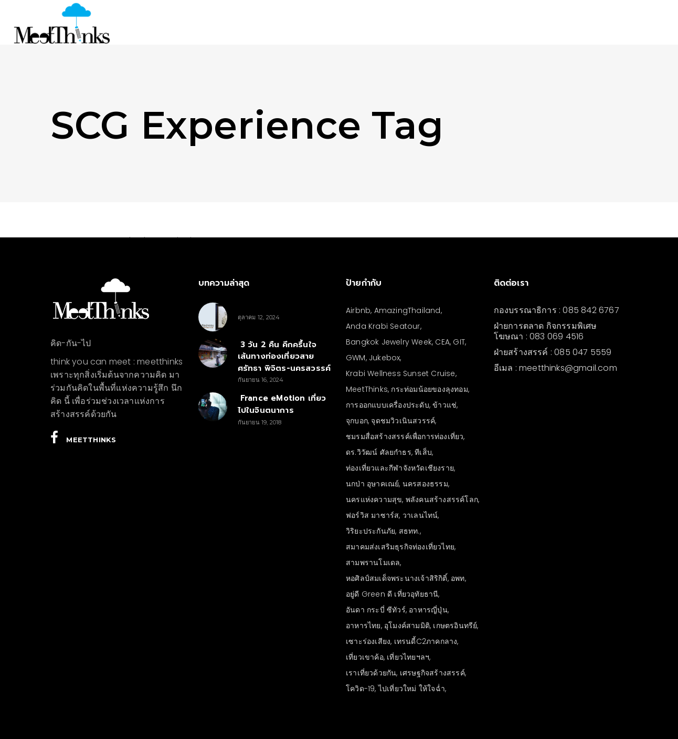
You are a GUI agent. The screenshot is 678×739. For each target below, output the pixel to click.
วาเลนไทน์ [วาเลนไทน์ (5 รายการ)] (420, 515)
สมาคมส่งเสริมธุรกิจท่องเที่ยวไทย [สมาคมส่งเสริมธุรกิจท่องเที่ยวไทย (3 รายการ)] (400, 547)
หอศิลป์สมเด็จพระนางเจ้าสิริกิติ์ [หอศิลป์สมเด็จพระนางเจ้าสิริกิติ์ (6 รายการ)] (397, 578)
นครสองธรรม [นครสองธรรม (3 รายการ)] (425, 483)
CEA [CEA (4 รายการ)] (442, 342)
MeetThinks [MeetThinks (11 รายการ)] (367, 389)
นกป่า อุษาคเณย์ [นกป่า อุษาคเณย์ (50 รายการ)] (372, 483)
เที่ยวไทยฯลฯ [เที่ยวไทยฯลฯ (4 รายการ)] (408, 657)
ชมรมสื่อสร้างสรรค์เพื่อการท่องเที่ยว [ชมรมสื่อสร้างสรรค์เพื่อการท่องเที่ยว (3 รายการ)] (404, 436)
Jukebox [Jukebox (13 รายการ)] (384, 357)
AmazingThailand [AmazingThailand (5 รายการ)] (407, 310)
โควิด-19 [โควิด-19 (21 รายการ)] (360, 688)
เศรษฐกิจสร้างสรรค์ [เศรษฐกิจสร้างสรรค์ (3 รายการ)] (432, 673)
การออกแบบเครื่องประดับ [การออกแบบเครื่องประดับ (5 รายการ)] (387, 405)
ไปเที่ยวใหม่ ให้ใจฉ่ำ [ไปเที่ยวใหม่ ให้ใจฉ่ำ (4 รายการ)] (411, 688)
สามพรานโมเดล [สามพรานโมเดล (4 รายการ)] (373, 562)
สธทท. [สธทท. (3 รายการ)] (409, 531)
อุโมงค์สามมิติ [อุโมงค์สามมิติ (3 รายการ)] (407, 625)
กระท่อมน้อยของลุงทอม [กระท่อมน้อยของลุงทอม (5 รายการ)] (429, 389)
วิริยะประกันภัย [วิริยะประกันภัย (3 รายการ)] (370, 531)
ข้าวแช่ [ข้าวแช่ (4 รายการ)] (444, 405)
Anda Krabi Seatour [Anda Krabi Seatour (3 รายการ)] (383, 326)
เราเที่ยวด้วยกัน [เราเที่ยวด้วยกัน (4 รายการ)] (371, 673)
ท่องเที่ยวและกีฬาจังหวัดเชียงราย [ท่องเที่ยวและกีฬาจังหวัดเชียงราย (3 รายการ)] (400, 468)
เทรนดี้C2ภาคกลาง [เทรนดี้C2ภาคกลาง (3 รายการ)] (426, 641)
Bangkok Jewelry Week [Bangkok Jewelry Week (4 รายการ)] (389, 342)
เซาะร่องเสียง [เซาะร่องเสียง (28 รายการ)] (368, 641)
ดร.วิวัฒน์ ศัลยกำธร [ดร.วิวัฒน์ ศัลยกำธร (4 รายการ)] (378, 452)
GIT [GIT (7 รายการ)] (459, 342)
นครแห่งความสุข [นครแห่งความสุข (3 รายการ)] (374, 499)
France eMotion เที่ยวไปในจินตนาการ (282, 404)
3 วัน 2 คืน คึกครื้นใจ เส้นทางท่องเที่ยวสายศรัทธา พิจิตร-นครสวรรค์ (284, 356)
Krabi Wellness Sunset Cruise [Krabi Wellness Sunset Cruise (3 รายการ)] (400, 373)
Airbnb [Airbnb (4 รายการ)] (358, 310)
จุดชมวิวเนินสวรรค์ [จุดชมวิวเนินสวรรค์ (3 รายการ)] (403, 420)
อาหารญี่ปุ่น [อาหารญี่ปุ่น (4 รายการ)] (428, 610)
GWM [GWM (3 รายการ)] (356, 357)
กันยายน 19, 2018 (260, 422)
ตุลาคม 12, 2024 (259, 317)
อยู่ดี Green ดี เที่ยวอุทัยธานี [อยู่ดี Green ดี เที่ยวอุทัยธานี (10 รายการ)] (392, 594)
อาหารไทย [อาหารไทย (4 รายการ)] (363, 625)
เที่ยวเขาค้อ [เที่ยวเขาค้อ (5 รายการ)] (365, 657)
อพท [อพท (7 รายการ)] (458, 578)
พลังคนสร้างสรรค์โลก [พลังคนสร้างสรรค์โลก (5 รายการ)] (442, 499)
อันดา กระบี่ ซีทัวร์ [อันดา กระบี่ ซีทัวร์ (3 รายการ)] (376, 610)
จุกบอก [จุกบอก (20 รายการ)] (357, 420)
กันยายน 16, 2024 (261, 379)
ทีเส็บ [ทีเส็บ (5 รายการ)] (423, 452)
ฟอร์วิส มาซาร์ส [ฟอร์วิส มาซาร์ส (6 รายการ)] (372, 515)
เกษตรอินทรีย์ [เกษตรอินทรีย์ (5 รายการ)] (455, 625)
